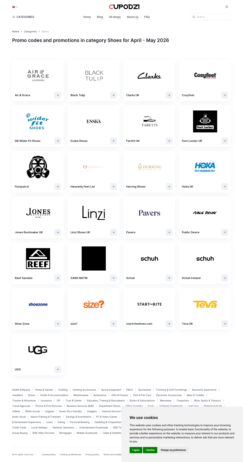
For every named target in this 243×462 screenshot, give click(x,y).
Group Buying (20, 432)
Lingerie (49, 411)
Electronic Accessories (169, 395)
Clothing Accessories (84, 389)
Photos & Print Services (48, 405)
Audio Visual (19, 416)
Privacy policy (92, 454)
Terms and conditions (114, 454)
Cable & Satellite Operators (118, 432)
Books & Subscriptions (142, 400)
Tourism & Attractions (24, 400)
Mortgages (65, 432)
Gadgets (92, 411)
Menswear (166, 400)
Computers (183, 400)
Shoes (31, 395)
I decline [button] (150, 450)
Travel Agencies (21, 405)
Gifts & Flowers (119, 395)
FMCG (129, 389)
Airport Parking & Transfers (46, 416)
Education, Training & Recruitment (106, 400)
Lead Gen (193, 405)
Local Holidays (39, 427)
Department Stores (109, 405)
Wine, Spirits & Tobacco (207, 400)
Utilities (16, 411)
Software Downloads (171, 405)
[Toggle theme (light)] (227, 7)
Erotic (151, 405)
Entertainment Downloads (93, 427)
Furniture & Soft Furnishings (171, 389)
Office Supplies (134, 405)
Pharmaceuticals (213, 405)
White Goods (32, 411)
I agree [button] (136, 450)
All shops (115, 17)
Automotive (99, 395)
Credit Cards (19, 427)
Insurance (46, 400)
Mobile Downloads (87, 432)
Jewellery (17, 395)
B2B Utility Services (43, 432)
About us (132, 17)
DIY (59, 400)
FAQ (147, 17)
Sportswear (144, 389)
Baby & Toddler (195, 395)
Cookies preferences (70, 454)
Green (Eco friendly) (70, 411)
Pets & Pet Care (142, 395)
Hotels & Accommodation (54, 395)
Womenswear (80, 395)
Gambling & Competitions (108, 422)
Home (87, 17)
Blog (100, 17)
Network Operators (63, 427)
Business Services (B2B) (80, 405)
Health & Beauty (21, 389)
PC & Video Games (106, 416)
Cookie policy (49, 454)
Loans (49, 422)
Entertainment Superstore (26, 422)
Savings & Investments (78, 416)
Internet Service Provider (116, 411)
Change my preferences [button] (173, 450)
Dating (61, 422)
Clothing (63, 389)
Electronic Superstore (204, 389)
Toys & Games (74, 400)
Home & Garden (44, 389)
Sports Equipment (111, 389)
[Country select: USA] (15, 6)
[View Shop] (57, 95)
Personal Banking (79, 422)
